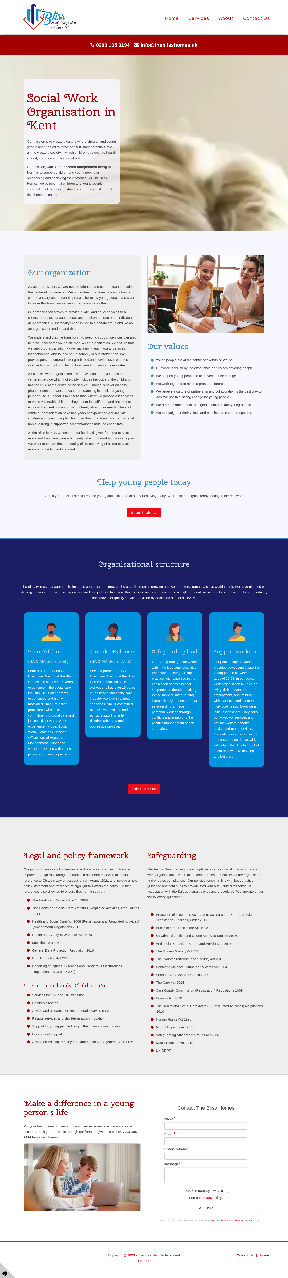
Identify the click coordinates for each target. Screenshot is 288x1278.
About (226, 18)
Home (172, 18)
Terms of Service (243, 1220)
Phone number (176, 1149)
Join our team (144, 788)
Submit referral (144, 512)
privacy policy (212, 1198)
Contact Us (256, 18)
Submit (205, 1208)
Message (172, 1164)
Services (199, 18)
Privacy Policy (220, 1220)
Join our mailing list (204, 1191)
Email (169, 1134)
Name (170, 1119)
